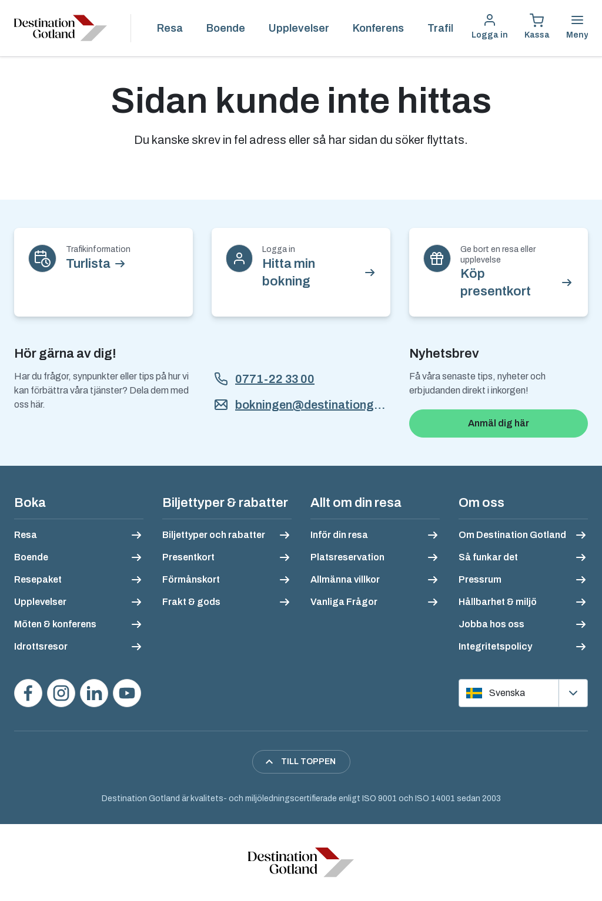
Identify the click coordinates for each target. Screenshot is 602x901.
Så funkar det (488, 557)
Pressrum (480, 579)
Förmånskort (191, 579)
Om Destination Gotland (512, 535)
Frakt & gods (191, 602)
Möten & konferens (55, 624)
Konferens (378, 28)
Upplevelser (299, 28)
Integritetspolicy (495, 646)
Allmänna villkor (345, 579)
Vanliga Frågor (343, 602)
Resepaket (38, 579)
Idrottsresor (41, 646)
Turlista (88, 264)
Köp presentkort (495, 282)
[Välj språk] (523, 693)
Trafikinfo (451, 28)
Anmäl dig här (498, 423)
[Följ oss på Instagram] (61, 693)
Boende (225, 28)
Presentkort (188, 557)
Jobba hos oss (491, 624)
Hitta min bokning (288, 272)
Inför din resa (339, 535)
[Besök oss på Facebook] (28, 693)
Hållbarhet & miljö (498, 602)
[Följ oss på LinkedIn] (94, 693)
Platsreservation (347, 557)
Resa (170, 28)
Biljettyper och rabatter (213, 535)
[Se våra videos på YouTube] (127, 693)
